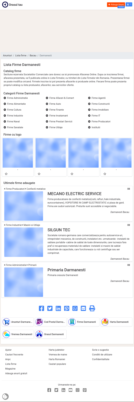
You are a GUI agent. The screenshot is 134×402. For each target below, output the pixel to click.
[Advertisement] (67, 30)
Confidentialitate (100, 359)
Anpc (8, 359)
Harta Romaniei (57, 359)
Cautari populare (57, 364)
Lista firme (20, 55)
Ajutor (8, 349)
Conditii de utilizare (102, 354)
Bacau (33, 55)
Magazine (10, 368)
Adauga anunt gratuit (16, 373)
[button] (129, 4)
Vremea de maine (58, 354)
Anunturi (7, 55)
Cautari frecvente (14, 354)
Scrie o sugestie (100, 349)
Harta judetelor (56, 349)
